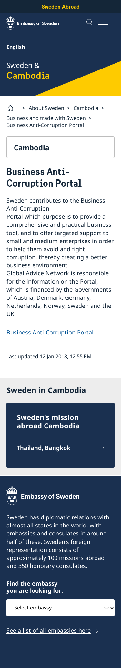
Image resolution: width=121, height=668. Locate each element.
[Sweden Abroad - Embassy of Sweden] (38, 23)
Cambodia (86, 107)
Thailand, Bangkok (43, 448)
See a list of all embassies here (48, 630)
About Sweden (46, 107)
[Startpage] (12, 108)
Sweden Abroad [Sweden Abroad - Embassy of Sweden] (61, 6)
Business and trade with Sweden (46, 118)
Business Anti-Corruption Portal (50, 332)
